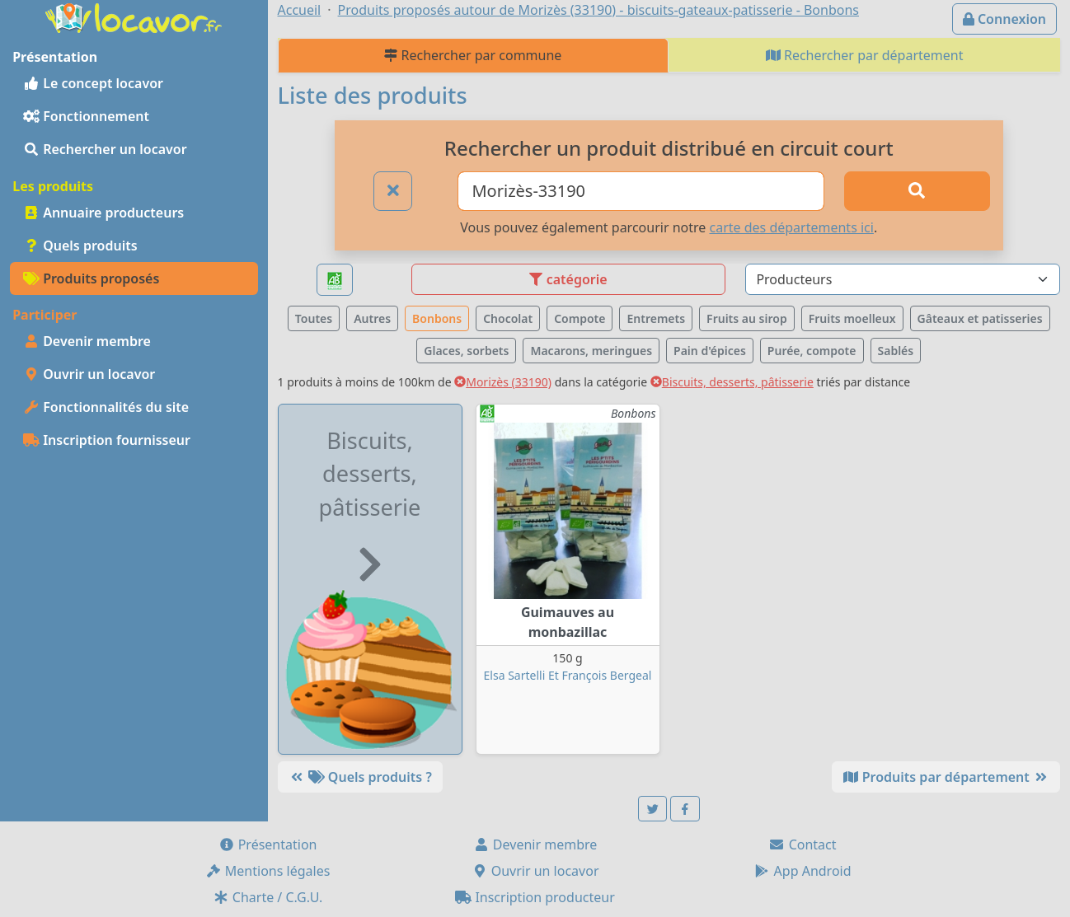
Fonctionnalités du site (106, 407)
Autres (372, 318)
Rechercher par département (865, 55)
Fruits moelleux (852, 318)
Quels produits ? (360, 777)
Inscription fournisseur (106, 440)
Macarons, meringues (591, 350)
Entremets (656, 318)
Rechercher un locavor (105, 149)
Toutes (313, 318)
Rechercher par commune (472, 55)
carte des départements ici (791, 227)
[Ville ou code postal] (641, 191)
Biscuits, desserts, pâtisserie (732, 382)
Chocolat (508, 318)
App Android (802, 871)
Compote (579, 318)
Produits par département (945, 777)
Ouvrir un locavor (89, 374)
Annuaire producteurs (103, 213)
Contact (802, 844)
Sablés (896, 350)
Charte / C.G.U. (268, 897)
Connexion (1004, 19)
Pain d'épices (709, 350)
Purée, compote (811, 350)
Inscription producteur (535, 897)
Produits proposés (91, 278)
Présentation (267, 844)
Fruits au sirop (746, 318)
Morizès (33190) (502, 382)
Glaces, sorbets (466, 350)
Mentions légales (268, 871)
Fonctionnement (86, 116)
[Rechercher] (917, 191)
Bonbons (437, 318)
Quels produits (80, 245)
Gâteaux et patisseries (980, 318)
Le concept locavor (93, 83)
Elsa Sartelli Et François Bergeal (568, 675)
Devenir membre (87, 341)
